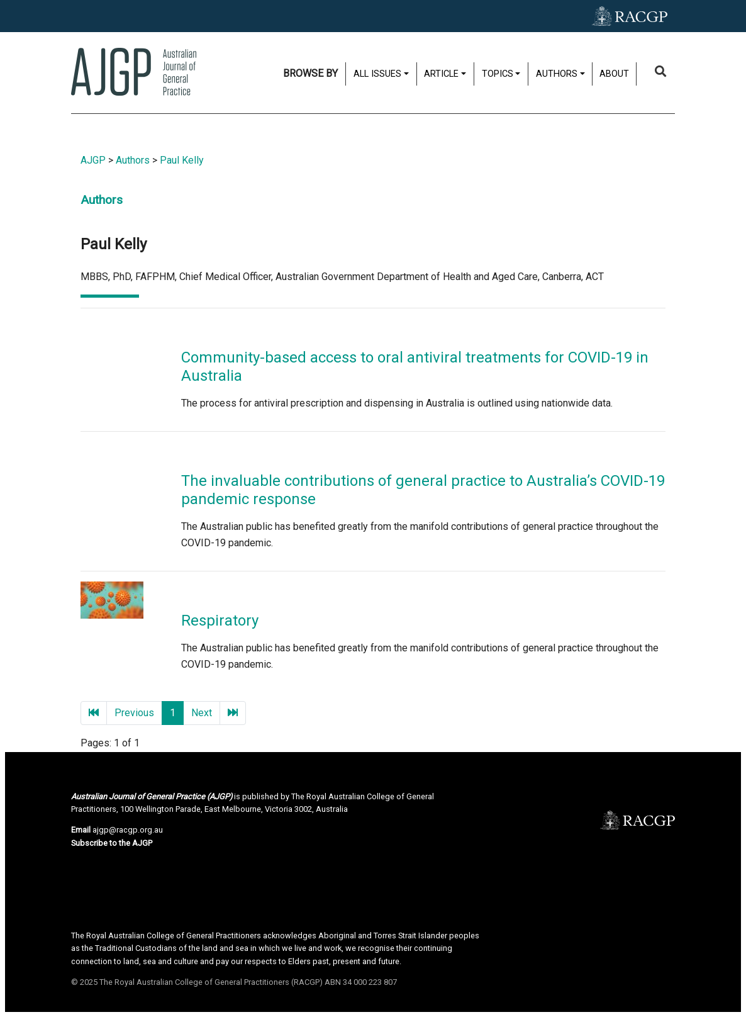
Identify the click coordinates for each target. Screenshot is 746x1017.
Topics (497, 74)
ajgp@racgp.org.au (127, 829)
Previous (134, 713)
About (614, 74)
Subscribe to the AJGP (111, 843)
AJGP (93, 160)
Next (201, 713)
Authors (556, 74)
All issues (377, 74)
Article (441, 74)
